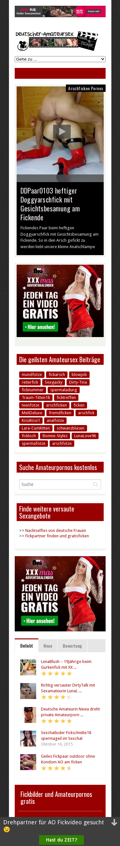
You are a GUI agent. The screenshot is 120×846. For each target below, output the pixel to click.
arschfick (86, 412)
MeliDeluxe (32, 412)
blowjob (79, 374)
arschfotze (62, 443)
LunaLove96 (85, 435)
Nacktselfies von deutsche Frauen (55, 530)
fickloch (29, 435)
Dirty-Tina (78, 382)
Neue (48, 645)
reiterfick (30, 382)
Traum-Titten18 (36, 397)
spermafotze (33, 443)
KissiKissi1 (31, 420)
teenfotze (30, 405)
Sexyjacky (53, 382)
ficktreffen (66, 397)
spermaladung (63, 389)
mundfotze (32, 374)
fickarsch (57, 374)
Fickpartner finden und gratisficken (57, 535)
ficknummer (33, 389)
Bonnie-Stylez (55, 435)
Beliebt (26, 645)
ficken (79, 405)
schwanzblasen (70, 428)
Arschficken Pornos (85, 88)
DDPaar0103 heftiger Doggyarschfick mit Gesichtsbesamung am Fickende (50, 203)
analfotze (55, 420)
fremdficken (60, 412)
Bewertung (72, 645)
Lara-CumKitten (36, 428)
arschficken (56, 405)
